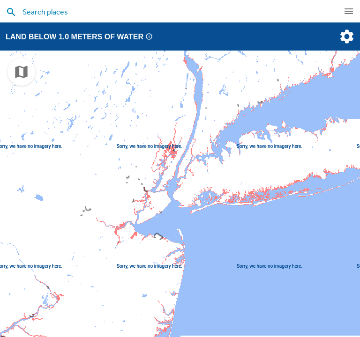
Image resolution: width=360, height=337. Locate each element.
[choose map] (21, 72)
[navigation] (349, 11)
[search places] (161, 11)
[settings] (346, 36)
